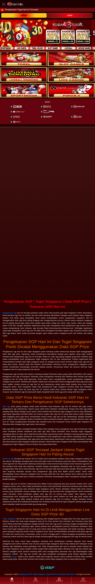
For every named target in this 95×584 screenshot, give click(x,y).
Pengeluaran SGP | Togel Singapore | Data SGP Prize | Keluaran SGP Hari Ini (47, 574)
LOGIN (69, 15)
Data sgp (6, 406)
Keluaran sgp (8, 459)
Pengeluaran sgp (10, 313)
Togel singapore (9, 519)
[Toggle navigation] (3, 4)
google (14, 557)
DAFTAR (24, 15)
